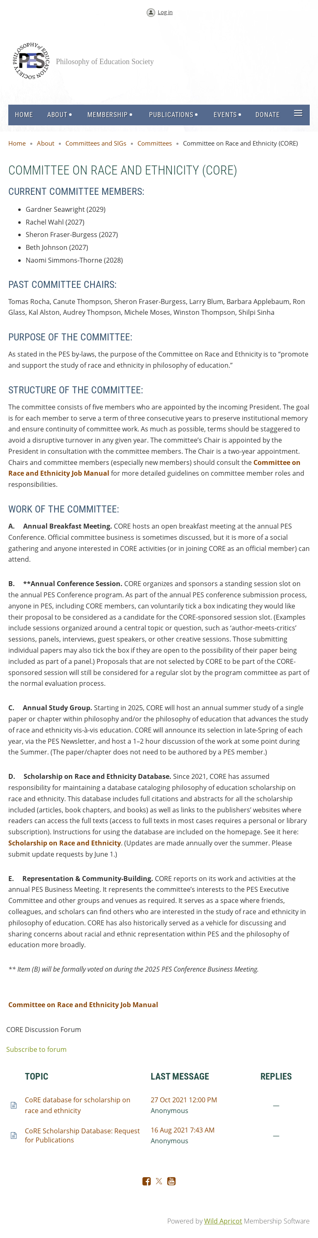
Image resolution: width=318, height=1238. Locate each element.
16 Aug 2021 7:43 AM (182, 1130)
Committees (154, 143)
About (45, 143)
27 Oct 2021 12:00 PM (184, 1099)
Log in (165, 12)
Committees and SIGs (95, 143)
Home (17, 143)
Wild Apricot (223, 1221)
